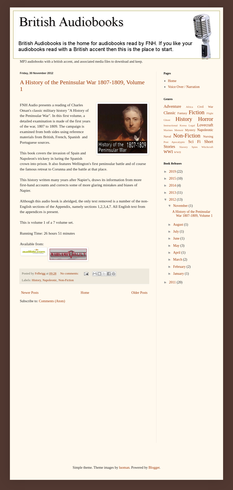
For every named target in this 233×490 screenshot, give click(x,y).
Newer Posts (29, 293)
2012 (173, 199)
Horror (205, 119)
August (178, 224)
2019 (173, 171)
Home (85, 293)
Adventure (172, 106)
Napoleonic (49, 280)
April (177, 252)
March (178, 259)
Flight (209, 113)
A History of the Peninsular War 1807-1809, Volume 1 (192, 214)
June (176, 238)
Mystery (190, 130)
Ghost (167, 119)
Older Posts (139, 293)
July (176, 231)
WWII (177, 152)
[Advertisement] (178, 367)
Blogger (153, 467)
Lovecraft (205, 125)
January (179, 273)
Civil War (205, 107)
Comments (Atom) (52, 301)
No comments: (69, 273)
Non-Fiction (66, 280)
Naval (167, 136)
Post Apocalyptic (174, 141)
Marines (168, 130)
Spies (195, 146)
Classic (169, 112)
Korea (183, 125)
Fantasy (182, 113)
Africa (189, 106)
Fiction (196, 112)
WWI (168, 151)
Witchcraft (207, 146)
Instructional (171, 125)
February (179, 267)
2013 (173, 192)
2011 (173, 282)
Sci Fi (194, 141)
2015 (173, 178)
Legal (192, 125)
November (181, 206)
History (36, 280)
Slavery (183, 146)
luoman (124, 467)
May (176, 245)
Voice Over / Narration (184, 87)
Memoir (178, 130)
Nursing (208, 136)
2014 (173, 185)
